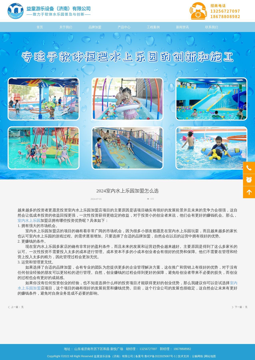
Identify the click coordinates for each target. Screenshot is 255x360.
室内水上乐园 (29, 220)
